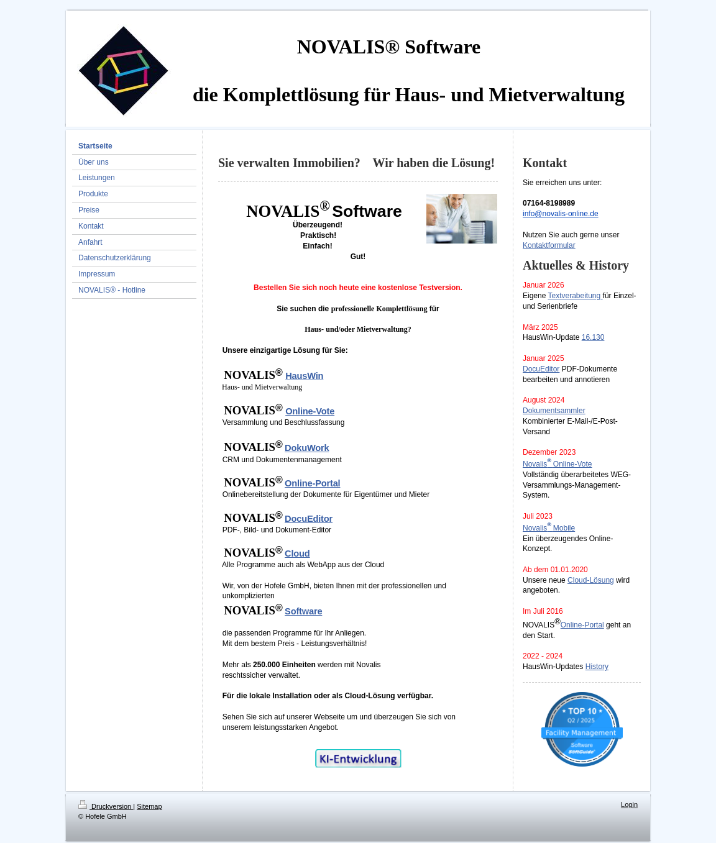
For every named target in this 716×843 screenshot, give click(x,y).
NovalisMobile (549, 528)
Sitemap (149, 806)
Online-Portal (582, 625)
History (596, 666)
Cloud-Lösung (590, 580)
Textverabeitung (574, 295)
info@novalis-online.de (561, 213)
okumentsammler (556, 410)
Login (629, 804)
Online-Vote (572, 464)
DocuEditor (541, 369)
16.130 (593, 337)
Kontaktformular (549, 245)
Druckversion (105, 806)
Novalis (535, 464)
